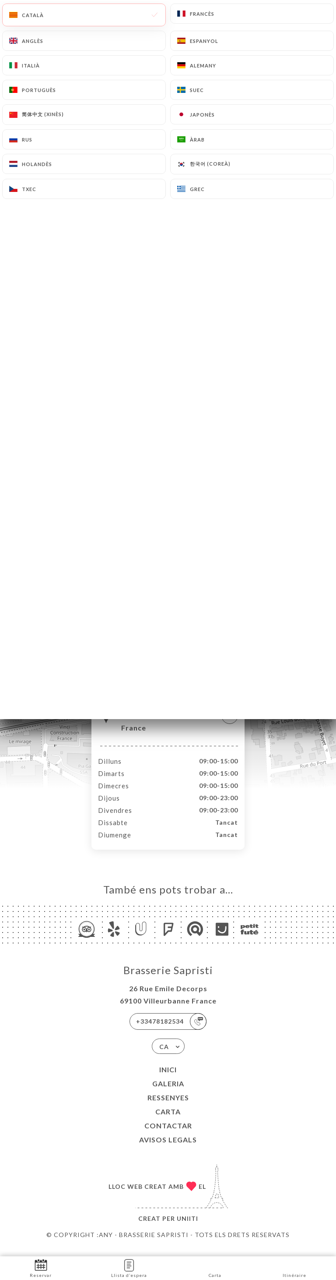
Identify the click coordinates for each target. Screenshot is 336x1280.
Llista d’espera (129, 1267)
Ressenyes (168, 1107)
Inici (168, 1078)
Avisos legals (168, 1149)
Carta (168, 1121)
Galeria (168, 1093)
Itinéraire (294, 1267)
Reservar (41, 1267)
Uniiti (187, 1227)
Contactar (168, 1135)
